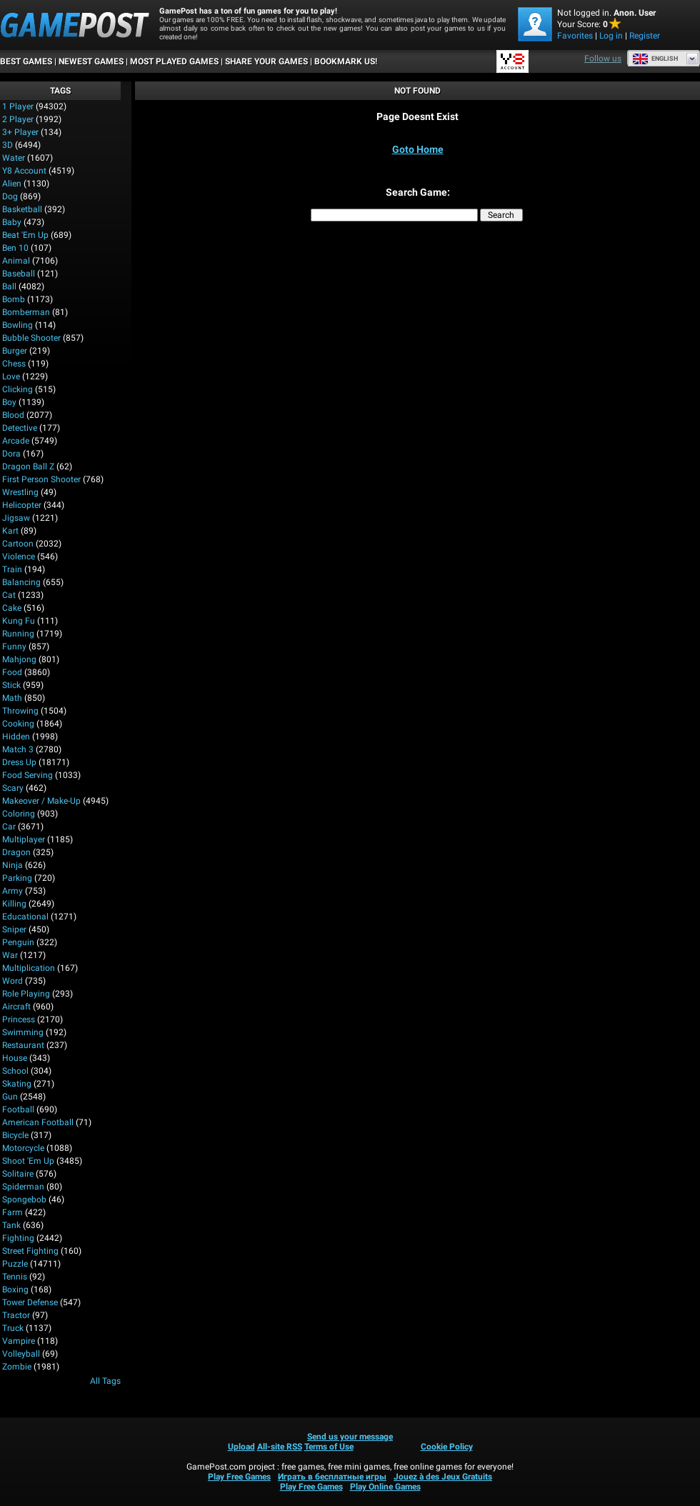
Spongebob (24, 1200)
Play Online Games (385, 1487)
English (655, 58)
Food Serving (27, 775)
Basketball (22, 209)
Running (18, 634)
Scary (13, 788)
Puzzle (15, 1264)
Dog (10, 196)
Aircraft (16, 1007)
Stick (11, 685)
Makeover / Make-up (41, 801)
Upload (241, 1447)
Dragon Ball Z (28, 467)
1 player (18, 106)
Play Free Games (239, 1477)
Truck (13, 1328)
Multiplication (28, 968)
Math (12, 698)
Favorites (575, 36)
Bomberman (26, 312)
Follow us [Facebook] (602, 59)
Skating (16, 1084)
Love (11, 376)
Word (12, 981)
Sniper (14, 929)
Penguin (18, 942)
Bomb (13, 299)
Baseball (18, 274)
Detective (19, 428)
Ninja (12, 865)
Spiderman (23, 1187)
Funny (14, 647)
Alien (11, 184)
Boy (9, 402)
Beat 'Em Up (25, 235)
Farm (12, 1212)
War (10, 955)
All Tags (105, 1381)
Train (12, 569)
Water (13, 158)
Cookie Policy (447, 1447)
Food (12, 672)
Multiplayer (23, 839)
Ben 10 (15, 248)
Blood (13, 415)
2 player (18, 119)
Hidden (16, 737)
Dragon (16, 852)
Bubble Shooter (31, 338)
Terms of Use (329, 1447)
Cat (9, 595)
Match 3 (18, 749)
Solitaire (18, 1174)
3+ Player (20, 132)
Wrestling (20, 492)
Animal (16, 261)
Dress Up (19, 762)
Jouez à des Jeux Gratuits (443, 1477)
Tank (11, 1225)
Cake (11, 608)
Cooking (18, 724)
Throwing (20, 711)
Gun (10, 1097)
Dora (11, 454)
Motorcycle (23, 1148)
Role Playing (26, 994)
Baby (11, 222)
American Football (38, 1122)
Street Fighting (30, 1251)
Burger (14, 351)
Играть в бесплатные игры (332, 1477)
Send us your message (350, 1437)
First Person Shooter (41, 479)
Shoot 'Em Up (28, 1161)
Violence (18, 557)
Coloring (18, 814)
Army (12, 891)
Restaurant (23, 1045)
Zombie (16, 1367)
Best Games (26, 61)
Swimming (23, 1032)
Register (644, 36)
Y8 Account (24, 171)
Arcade (15, 441)
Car (9, 827)
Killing (14, 904)
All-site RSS (279, 1447)
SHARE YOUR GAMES (266, 61)
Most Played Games (174, 61)
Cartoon (18, 544)
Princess (18, 1019)
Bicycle (15, 1135)
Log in (611, 36)
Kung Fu (18, 621)
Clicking (17, 389)
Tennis (14, 1277)
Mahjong (19, 659)
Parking (17, 878)
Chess (14, 364)
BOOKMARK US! (345, 61)
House (14, 1058)
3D (7, 145)
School (15, 1071)
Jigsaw (16, 518)
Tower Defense (30, 1302)
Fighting (18, 1238)
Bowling (17, 325)
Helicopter (21, 505)
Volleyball (21, 1354)
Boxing (15, 1290)
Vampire (18, 1341)
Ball (9, 286)
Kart (10, 531)
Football (18, 1109)
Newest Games (91, 61)
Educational (25, 917)
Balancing (21, 582)
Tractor (16, 1315)
